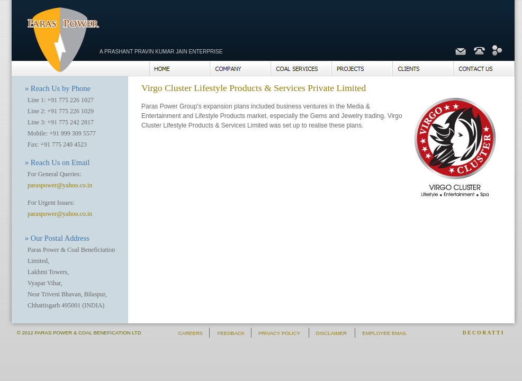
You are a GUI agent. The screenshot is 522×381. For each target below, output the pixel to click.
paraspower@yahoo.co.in (60, 185)
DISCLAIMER (331, 333)
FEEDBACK (231, 333)
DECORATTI (484, 332)
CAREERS (190, 333)
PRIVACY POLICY (279, 333)
